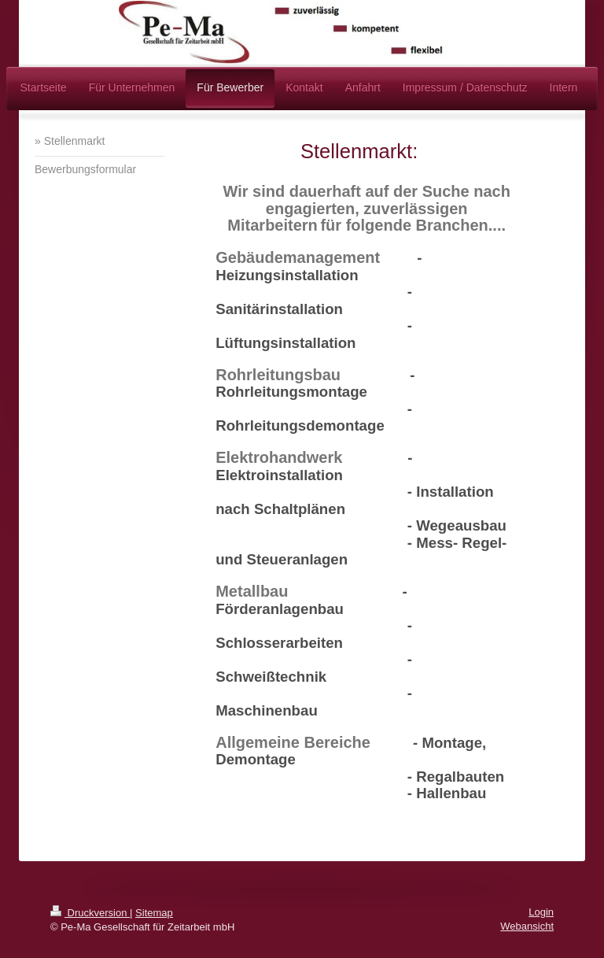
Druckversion (90, 913)
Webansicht (527, 926)
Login (541, 912)
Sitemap (154, 913)
